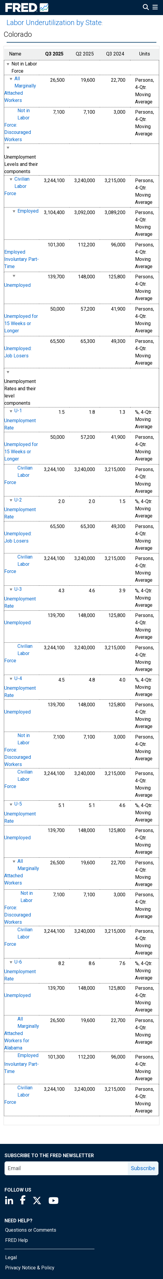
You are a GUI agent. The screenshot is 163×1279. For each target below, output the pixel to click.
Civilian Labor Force (16, 186)
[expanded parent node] (7, 64)
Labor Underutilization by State (54, 22)
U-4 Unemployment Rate (20, 687)
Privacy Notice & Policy (29, 1268)
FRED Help (16, 1240)
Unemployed (17, 285)
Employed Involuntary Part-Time (21, 259)
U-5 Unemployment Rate (20, 812)
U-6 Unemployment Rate (20, 970)
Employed (27, 211)
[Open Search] (146, 8)
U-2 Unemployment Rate (20, 508)
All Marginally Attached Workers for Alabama (21, 1033)
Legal (11, 1257)
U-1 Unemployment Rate (20, 419)
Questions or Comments (30, 1230)
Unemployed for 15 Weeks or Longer (21, 323)
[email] (66, 1168)
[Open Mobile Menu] (155, 8)
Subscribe (143, 1168)
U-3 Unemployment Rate (20, 597)
